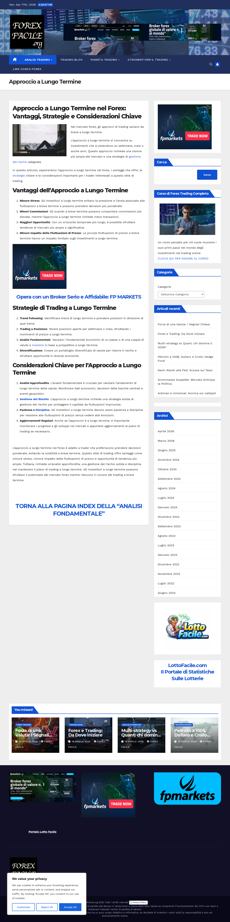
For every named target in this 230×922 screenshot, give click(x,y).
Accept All (70, 907)
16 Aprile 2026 (28, 741)
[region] (46, 894)
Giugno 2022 (167, 593)
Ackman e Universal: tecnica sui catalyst (187, 393)
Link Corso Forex (27, 69)
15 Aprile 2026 (134, 741)
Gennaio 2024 (167, 507)
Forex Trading (23, 725)
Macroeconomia (183, 725)
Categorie (164, 286)
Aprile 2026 (166, 431)
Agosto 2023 (167, 536)
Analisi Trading (38, 59)
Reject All (47, 907)
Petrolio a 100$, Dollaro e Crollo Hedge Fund (190, 735)
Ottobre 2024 (167, 469)
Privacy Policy (139, 902)
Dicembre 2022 (169, 564)
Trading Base (76, 725)
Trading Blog (71, 59)
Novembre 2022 (169, 574)
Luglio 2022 (166, 583)
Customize (23, 907)
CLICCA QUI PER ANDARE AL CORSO (183, 258)
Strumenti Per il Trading (148, 59)
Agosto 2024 (167, 488)
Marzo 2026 (166, 440)
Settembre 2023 (169, 526)
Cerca (162, 162)
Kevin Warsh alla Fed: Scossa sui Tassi (185, 370)
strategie (19, 175)
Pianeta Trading (104, 59)
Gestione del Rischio (34, 399)
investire (38, 345)
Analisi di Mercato (131, 725)
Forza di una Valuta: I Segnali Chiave (184, 324)
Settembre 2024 (169, 478)
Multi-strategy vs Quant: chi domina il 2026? (140, 735)
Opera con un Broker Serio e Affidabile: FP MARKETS (78, 297)
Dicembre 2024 (169, 459)
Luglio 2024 (166, 497)
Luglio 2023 (166, 545)
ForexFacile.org (90, 902)
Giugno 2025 (167, 450)
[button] (211, 64)
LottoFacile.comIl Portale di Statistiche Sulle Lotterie (187, 671)
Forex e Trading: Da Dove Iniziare (181, 334)
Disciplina (42, 410)
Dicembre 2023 (169, 517)
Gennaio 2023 (167, 555)
